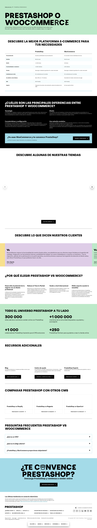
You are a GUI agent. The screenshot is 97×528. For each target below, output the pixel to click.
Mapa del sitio (8, 518)
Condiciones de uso (22, 518)
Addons (40, 524)
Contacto (26, 510)
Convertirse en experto (57, 510)
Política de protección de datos (33, 518)
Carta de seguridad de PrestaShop (12, 519)
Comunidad (56, 524)
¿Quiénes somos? (10, 510)
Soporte (8, 513)
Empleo (18, 510)
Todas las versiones (56, 513)
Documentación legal (18, 513)
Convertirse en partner (41, 510)
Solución (33, 524)
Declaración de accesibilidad (47, 518)
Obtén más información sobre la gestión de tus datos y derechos (33, 501)
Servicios (47, 524)
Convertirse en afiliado (41, 513)
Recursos (64, 524)
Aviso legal (14, 518)
